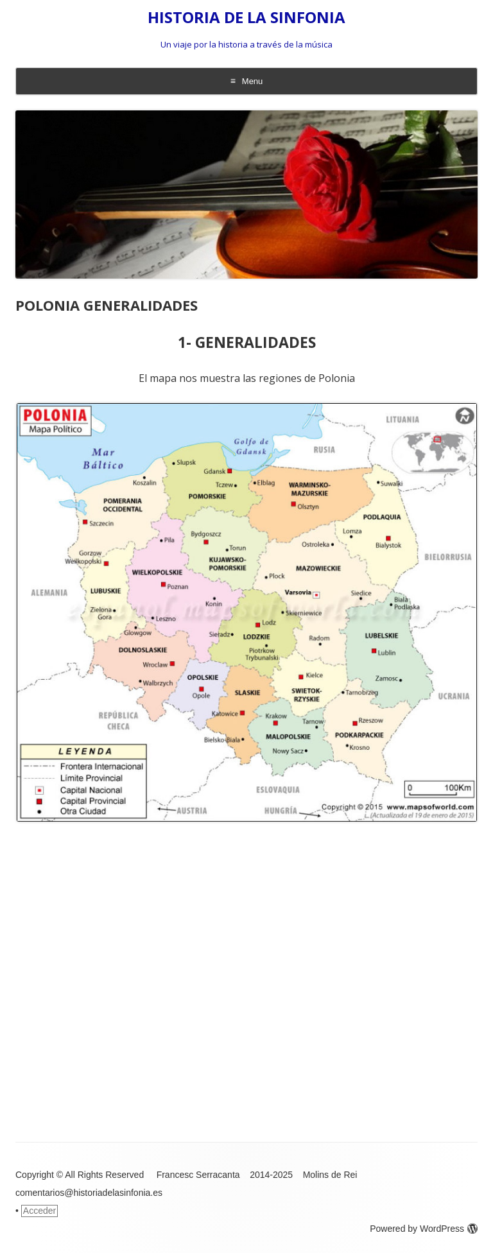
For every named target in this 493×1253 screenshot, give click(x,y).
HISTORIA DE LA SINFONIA (246, 18)
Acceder (39, 1210)
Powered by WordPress (424, 1228)
